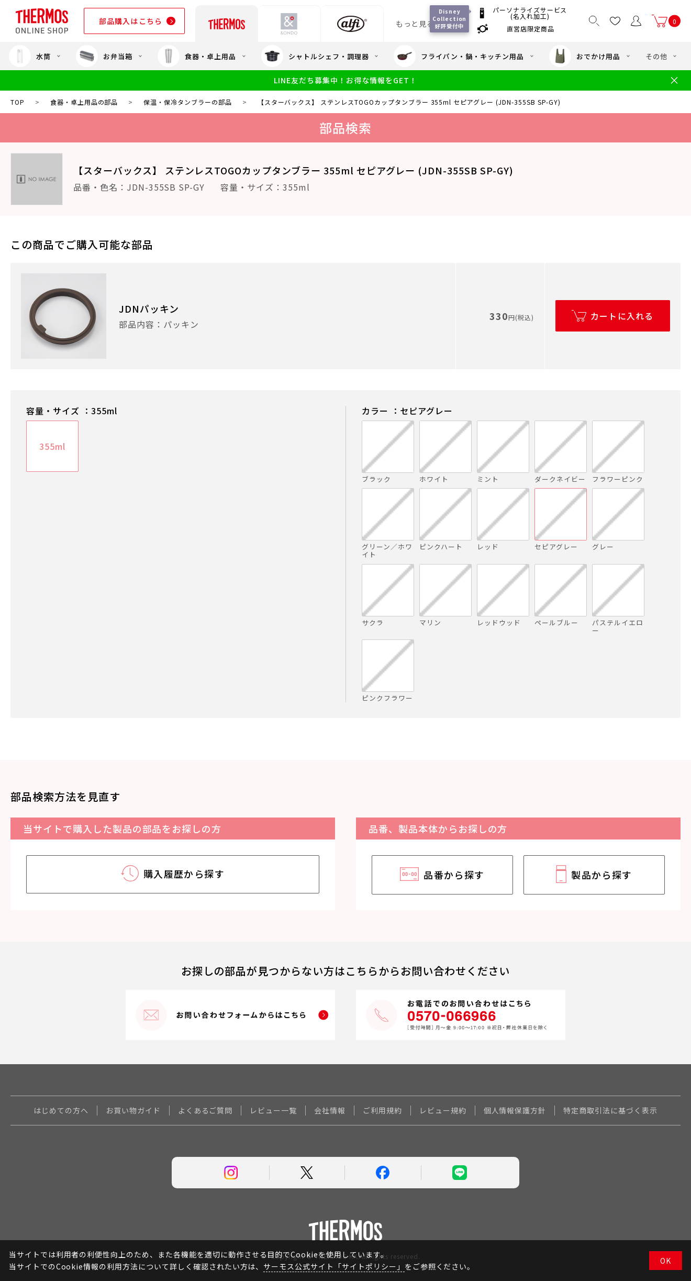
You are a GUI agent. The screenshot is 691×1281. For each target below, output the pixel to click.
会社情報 (330, 1110)
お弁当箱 (104, 56)
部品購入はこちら (130, 21)
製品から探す (601, 874)
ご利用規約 (382, 1110)
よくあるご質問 (205, 1110)
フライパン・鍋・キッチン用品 (458, 56)
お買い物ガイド (133, 1110)
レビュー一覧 (273, 1110)
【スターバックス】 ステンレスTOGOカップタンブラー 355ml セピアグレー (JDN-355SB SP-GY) (293, 170)
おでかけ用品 (584, 56)
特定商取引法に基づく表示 (610, 1110)
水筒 (30, 56)
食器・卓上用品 (197, 56)
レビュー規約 (442, 1110)
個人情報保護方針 (515, 1110)
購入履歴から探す (184, 873)
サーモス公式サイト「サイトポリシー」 (333, 1266)
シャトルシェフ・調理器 (315, 56)
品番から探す (454, 874)
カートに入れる (622, 316)
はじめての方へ (61, 1110)
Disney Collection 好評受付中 (450, 18)
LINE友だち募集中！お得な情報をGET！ (345, 80)
